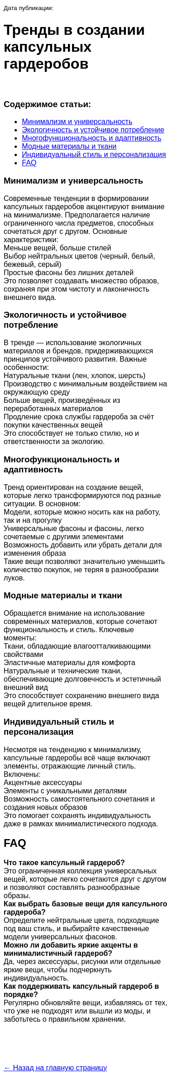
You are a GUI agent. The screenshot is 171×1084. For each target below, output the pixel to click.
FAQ (29, 163)
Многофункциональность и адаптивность (91, 138)
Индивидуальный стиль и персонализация (94, 154)
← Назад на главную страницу (55, 1068)
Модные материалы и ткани (69, 146)
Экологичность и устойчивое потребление (93, 130)
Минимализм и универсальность (77, 121)
